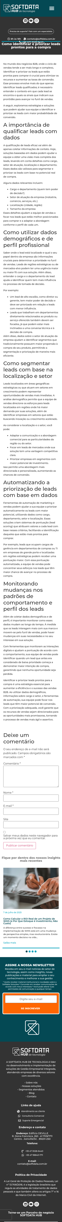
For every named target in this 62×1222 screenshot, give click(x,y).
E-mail (8, 806)
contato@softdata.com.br (32, 1164)
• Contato (31, 1096)
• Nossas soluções (31, 1086)
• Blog (31, 1093)
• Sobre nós (31, 1082)
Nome (8, 792)
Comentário (12, 763)
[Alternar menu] (52, 8)
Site (5, 819)
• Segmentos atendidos (30, 1089)
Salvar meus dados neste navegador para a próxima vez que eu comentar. (30, 837)
